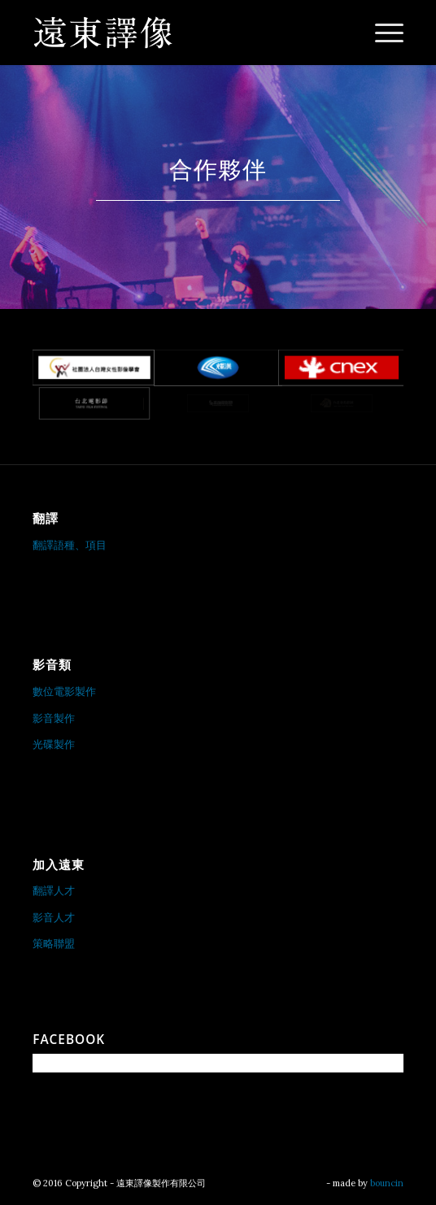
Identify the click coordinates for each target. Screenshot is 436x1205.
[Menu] (381, 32)
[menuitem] (381, 32)
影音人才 (54, 917)
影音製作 (54, 718)
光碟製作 (54, 744)
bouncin (386, 1183)
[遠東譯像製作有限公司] (181, 32)
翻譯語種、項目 (70, 545)
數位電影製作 (64, 691)
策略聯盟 (54, 944)
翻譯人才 (54, 891)
